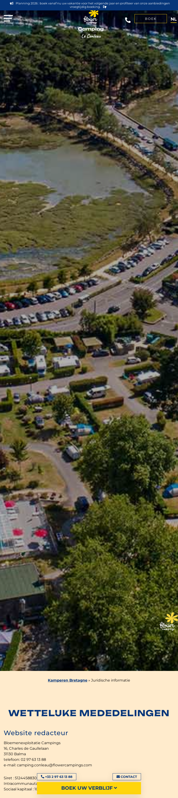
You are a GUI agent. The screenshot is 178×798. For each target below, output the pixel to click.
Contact (127, 777)
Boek (151, 19)
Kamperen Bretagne (67, 680)
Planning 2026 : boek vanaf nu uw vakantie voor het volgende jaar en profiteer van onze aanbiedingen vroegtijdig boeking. (90, 5)
